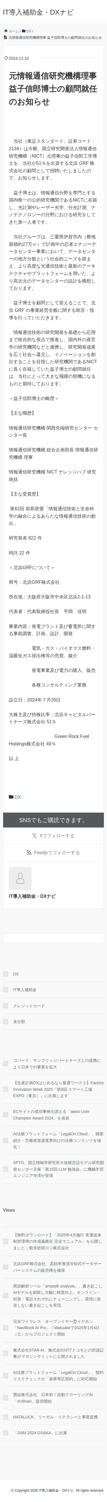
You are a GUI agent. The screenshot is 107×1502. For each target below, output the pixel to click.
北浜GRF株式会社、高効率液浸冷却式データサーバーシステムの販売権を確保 (57, 1266)
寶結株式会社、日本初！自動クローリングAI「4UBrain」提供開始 (53, 1397)
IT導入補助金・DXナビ (38, 12)
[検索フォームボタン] (99, 938)
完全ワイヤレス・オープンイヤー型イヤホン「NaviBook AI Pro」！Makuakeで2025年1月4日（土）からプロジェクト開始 (56, 1328)
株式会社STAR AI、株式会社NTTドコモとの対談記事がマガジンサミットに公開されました (58, 1353)
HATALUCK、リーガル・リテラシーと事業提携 (55, 1417)
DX (18, 797)
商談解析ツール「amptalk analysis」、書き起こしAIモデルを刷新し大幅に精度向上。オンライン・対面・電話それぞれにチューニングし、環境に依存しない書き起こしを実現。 (58, 1296)
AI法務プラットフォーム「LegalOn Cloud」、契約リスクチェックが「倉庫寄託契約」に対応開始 (58, 1375)
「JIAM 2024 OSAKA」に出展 (40, 1433)
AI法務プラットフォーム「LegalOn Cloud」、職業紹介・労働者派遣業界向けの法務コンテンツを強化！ (58, 1140)
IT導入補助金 (25, 989)
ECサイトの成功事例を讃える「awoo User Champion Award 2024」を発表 (51, 1114)
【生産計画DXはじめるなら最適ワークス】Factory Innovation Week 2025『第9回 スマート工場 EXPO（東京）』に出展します (58, 1089)
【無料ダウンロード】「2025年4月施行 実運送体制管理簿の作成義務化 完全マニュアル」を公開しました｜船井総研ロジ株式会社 (57, 1241)
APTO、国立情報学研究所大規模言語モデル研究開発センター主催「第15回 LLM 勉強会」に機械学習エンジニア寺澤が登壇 (58, 1169)
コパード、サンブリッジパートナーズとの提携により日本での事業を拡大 (57, 1063)
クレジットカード (29, 1006)
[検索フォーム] (47, 938)
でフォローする (53, 836)
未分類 (19, 1021)
